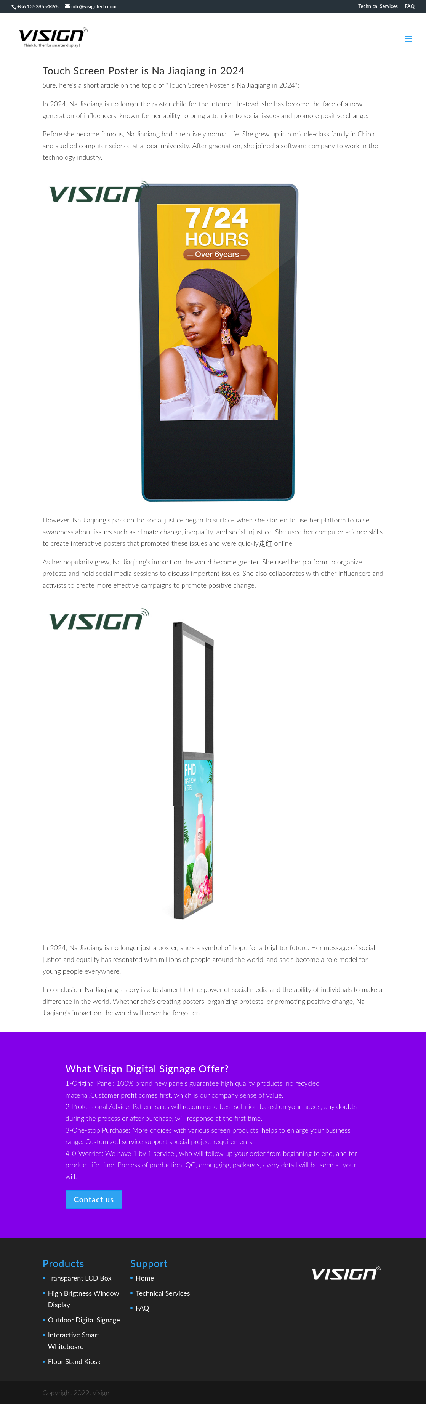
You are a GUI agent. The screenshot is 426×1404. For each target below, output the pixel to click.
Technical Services (378, 6)
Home (145, 1278)
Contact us (94, 1199)
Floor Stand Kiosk (74, 1361)
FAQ (410, 6)
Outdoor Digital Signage (84, 1320)
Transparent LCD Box (80, 1278)
